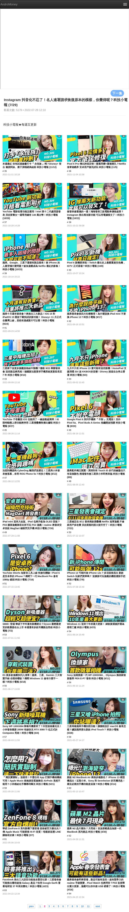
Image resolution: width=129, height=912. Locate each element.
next (97, 906)
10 (82, 906)
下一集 (117, 93)
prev (31, 906)
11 (88, 906)
